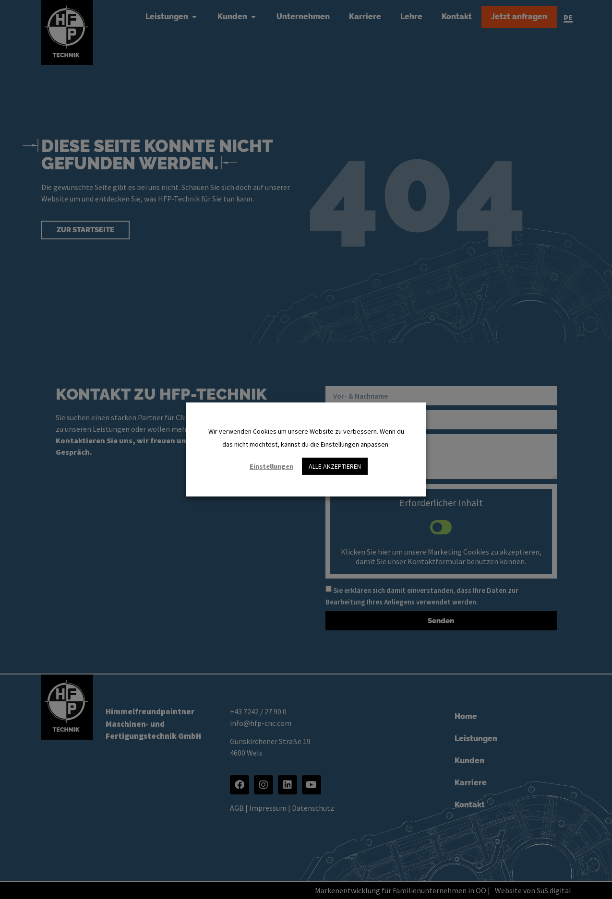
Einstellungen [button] (271, 466)
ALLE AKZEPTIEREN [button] (335, 466)
